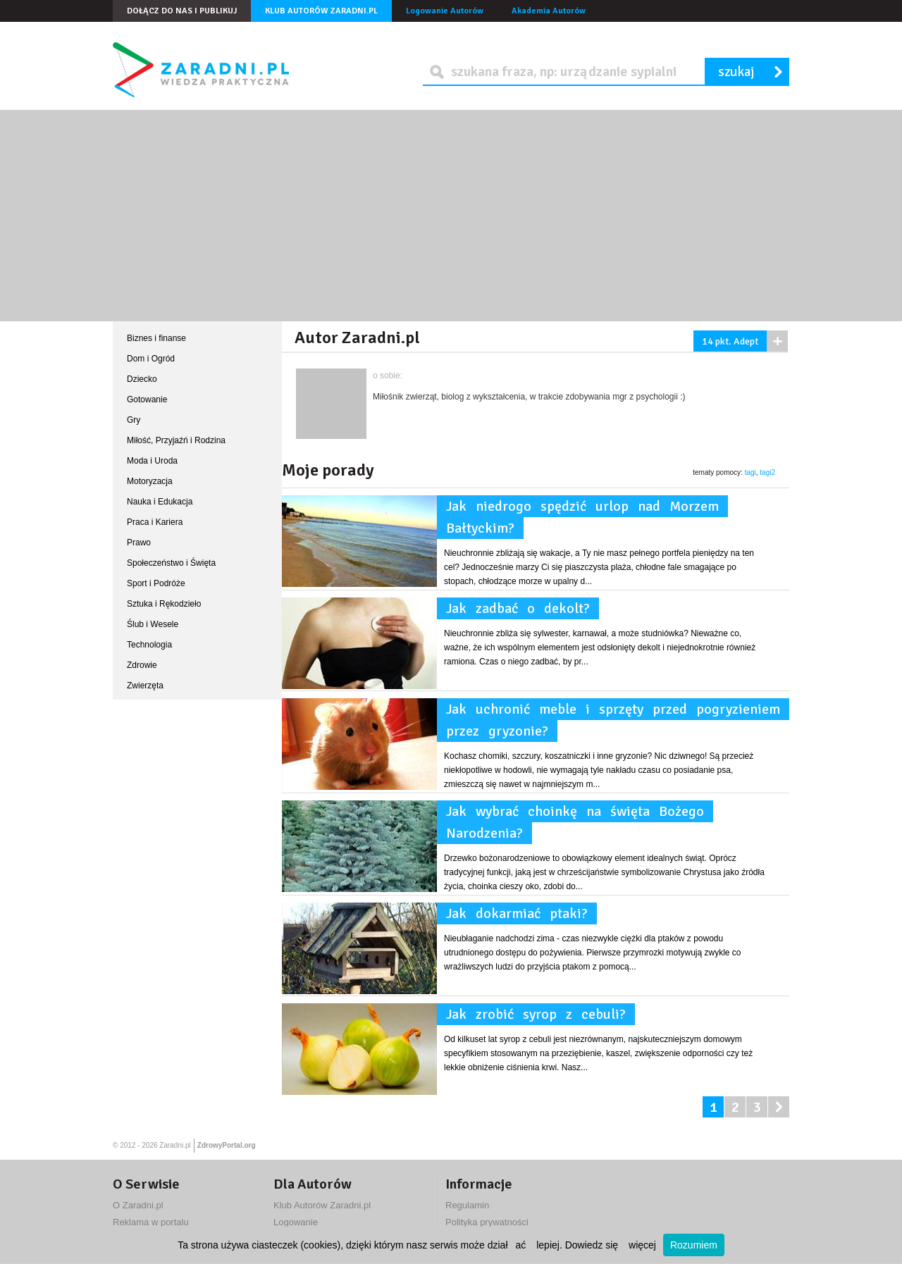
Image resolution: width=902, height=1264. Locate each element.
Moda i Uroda (152, 461)
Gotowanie (147, 399)
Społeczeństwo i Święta (171, 563)
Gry (133, 420)
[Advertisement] (451, 215)
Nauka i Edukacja (159, 502)
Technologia (149, 645)
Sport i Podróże (156, 583)
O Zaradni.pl (138, 1205)
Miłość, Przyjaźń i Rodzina (176, 440)
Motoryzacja (150, 481)
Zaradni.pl (174, 1145)
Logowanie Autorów (444, 11)
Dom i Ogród (151, 359)
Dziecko (142, 379)
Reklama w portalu (151, 1222)
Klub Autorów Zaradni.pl (321, 11)
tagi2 (767, 472)
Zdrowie (142, 665)
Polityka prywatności (487, 1222)
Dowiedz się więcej (610, 1245)
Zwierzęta (145, 685)
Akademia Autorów (549, 11)
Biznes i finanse (156, 338)
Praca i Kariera (155, 522)
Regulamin (467, 1205)
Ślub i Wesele (152, 624)
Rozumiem (693, 1245)
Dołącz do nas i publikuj (182, 11)
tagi (750, 472)
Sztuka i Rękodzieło (164, 604)
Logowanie (295, 1222)
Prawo (139, 542)
